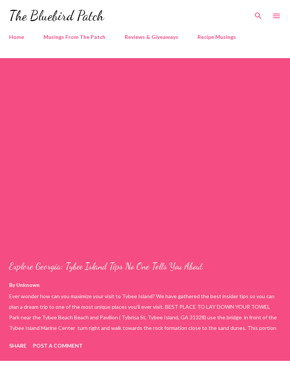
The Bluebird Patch (56, 16)
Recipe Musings (216, 37)
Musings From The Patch (74, 37)
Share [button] (17, 345)
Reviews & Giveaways (151, 37)
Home (16, 37)
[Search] (258, 13)
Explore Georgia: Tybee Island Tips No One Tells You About (106, 266)
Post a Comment (58, 345)
